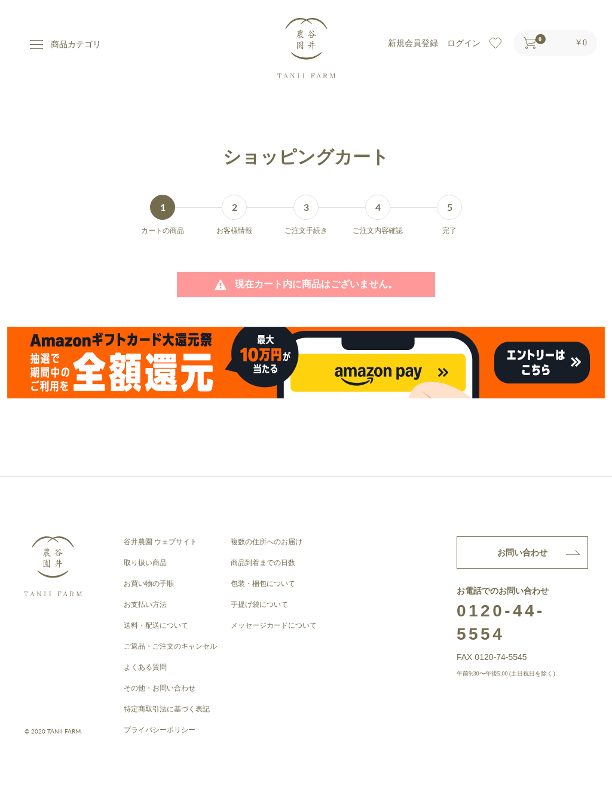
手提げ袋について (259, 604)
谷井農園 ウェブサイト (160, 542)
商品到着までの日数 (263, 562)
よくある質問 (145, 667)
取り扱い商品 (145, 562)
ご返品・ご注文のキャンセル (170, 646)
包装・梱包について (263, 583)
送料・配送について (156, 625)
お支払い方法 (145, 604)
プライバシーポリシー (159, 730)
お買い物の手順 (149, 583)
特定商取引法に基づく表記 (167, 709)
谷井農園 (306, 48)
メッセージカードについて (274, 625)
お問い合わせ (522, 552)
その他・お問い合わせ (159, 688)
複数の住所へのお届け (266, 542)
